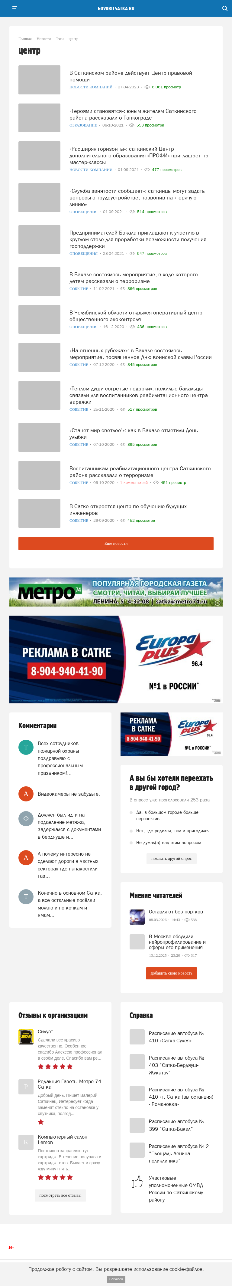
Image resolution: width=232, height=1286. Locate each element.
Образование (83, 125)
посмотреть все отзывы (61, 1195)
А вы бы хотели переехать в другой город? (171, 783)
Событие (79, 288)
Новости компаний (91, 87)
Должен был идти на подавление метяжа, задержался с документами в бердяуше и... (69, 826)
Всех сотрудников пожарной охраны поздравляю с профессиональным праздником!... (60, 758)
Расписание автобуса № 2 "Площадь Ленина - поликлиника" (179, 1153)
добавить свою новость (171, 973)
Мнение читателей (156, 895)
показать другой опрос (171, 858)
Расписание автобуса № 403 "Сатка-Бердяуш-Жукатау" (176, 1065)
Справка (141, 1015)
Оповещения (84, 211)
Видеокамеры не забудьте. (69, 794)
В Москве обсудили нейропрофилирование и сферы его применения (177, 942)
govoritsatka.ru (116, 9)
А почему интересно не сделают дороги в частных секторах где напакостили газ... (68, 865)
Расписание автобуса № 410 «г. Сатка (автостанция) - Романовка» (181, 1097)
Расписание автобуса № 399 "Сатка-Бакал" (176, 1125)
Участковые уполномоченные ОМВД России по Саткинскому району (176, 1189)
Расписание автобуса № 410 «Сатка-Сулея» (176, 1037)
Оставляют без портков (176, 911)
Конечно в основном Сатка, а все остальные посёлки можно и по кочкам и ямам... (70, 904)
